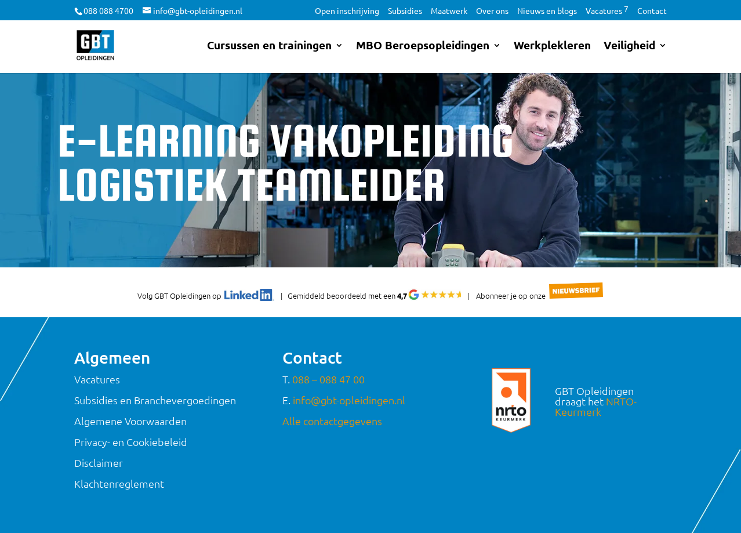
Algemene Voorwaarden (130, 420)
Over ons (492, 11)
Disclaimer (98, 462)
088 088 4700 (108, 10)
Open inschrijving (347, 11)
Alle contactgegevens (332, 420)
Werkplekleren (552, 46)
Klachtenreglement (119, 483)
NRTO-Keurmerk (596, 406)
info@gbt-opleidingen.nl (349, 400)
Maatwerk (449, 11)
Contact (652, 11)
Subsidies (405, 11)
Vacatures (607, 11)
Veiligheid (629, 46)
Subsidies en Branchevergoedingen (155, 400)
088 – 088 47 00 (328, 379)
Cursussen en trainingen (269, 46)
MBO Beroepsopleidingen (422, 46)
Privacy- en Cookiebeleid (130, 441)
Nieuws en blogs (547, 11)
